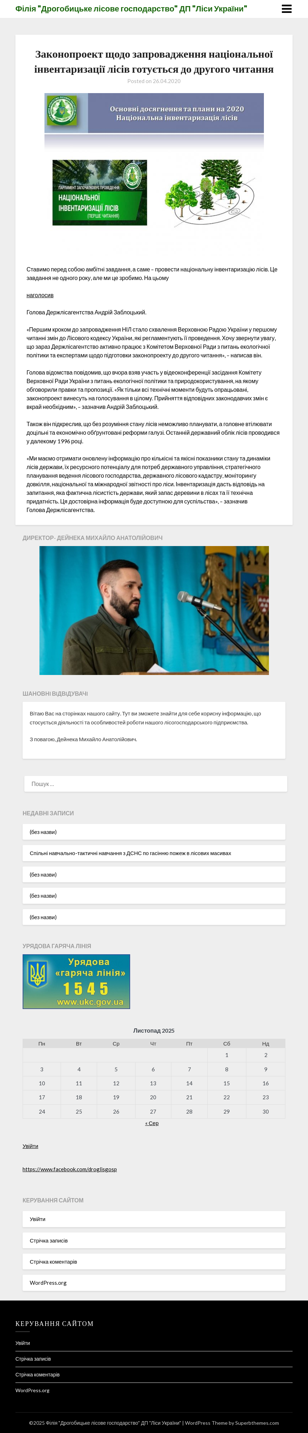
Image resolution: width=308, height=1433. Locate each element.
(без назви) (43, 832)
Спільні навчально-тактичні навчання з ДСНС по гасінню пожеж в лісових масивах (130, 853)
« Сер (152, 1123)
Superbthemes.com (257, 1423)
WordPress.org (48, 1282)
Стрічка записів (49, 1240)
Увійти (30, 1146)
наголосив (40, 294)
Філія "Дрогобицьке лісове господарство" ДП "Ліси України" (131, 8)
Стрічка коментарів (53, 1261)
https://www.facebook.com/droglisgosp (70, 1169)
